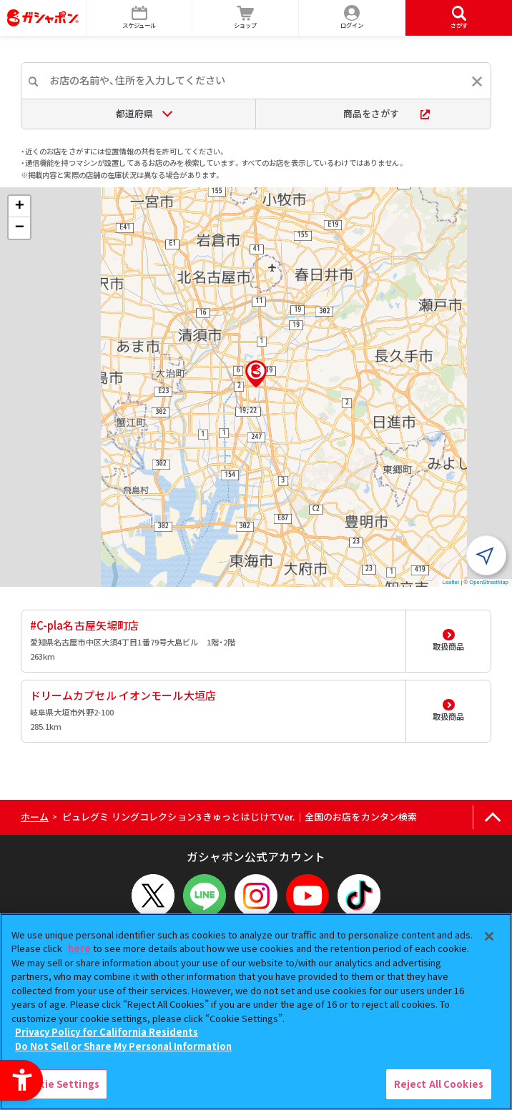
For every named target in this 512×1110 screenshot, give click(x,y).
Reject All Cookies (438, 1084)
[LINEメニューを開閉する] (204, 895)
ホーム (35, 816)
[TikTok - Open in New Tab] (359, 895)
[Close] (489, 936)
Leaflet (451, 582)
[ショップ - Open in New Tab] (245, 18)
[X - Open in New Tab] (153, 895)
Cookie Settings (59, 1084)
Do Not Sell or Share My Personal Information (123, 1046)
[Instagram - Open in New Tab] (256, 895)
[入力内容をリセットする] (477, 81)
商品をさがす (386, 113)
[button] (256, 373)
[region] (256, 1011)
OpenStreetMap (488, 582)
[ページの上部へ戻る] (492, 817)
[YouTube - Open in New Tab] (307, 895)
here (79, 948)
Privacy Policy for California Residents (106, 1032)
